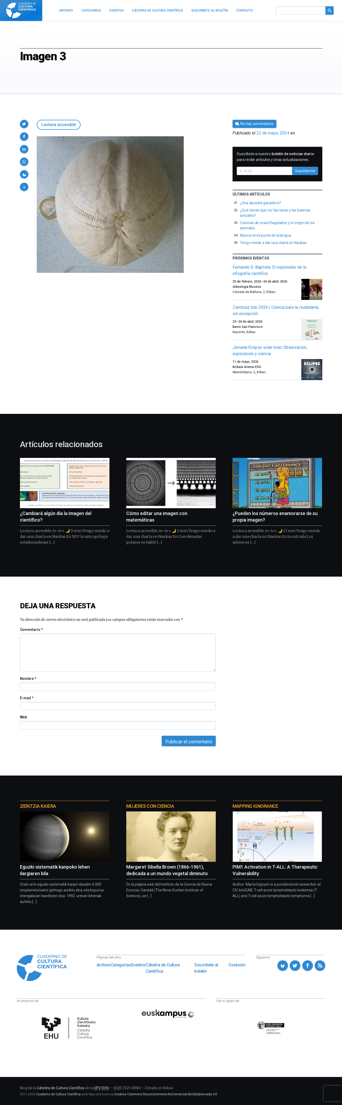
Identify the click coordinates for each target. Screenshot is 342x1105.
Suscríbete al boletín (206, 968)
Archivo (104, 964)
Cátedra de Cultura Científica (163, 968)
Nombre (28, 678)
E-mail (26, 698)
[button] (24, 124)
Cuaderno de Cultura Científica (58, 1094)
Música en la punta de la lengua (265, 235)
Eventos (138, 964)
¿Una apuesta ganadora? (260, 203)
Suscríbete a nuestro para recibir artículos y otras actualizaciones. (275, 157)
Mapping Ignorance (255, 806)
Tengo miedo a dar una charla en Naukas (273, 243)
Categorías (121, 964)
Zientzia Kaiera (38, 806)
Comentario (31, 629)
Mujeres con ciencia (150, 806)
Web (23, 717)
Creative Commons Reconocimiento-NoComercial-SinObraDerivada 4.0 (165, 1094)
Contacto (237, 964)
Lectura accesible (58, 124)
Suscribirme (305, 171)
